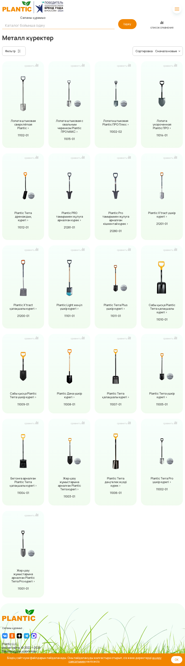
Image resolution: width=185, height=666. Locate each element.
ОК (177, 660)
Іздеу (127, 24)
